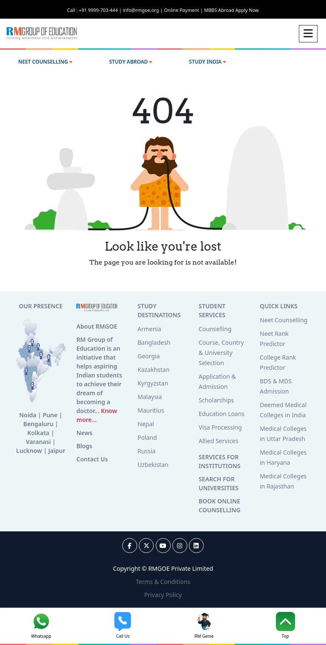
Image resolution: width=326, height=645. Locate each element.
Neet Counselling (283, 320)
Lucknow (29, 451)
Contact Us (92, 459)
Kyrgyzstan (153, 383)
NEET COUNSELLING (45, 61)
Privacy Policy (163, 595)
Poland (147, 437)
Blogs (84, 446)
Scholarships (216, 400)
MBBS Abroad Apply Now (231, 10)
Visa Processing (220, 427)
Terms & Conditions (163, 582)
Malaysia (150, 397)
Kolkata (38, 433)
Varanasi (38, 442)
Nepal (146, 424)
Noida (28, 415)
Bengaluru (38, 424)
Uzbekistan (153, 465)
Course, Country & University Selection (221, 352)
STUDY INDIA (207, 61)
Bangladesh (154, 342)
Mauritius (151, 410)
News (84, 433)
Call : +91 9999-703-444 (95, 10)
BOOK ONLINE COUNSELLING (219, 505)
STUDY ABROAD (130, 61)
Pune (50, 415)
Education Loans (221, 414)
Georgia (149, 356)
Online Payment (184, 10)
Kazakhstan (153, 370)
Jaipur (56, 451)
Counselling (215, 329)
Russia (146, 451)
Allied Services (218, 441)
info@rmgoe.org (143, 10)
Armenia (149, 329)
